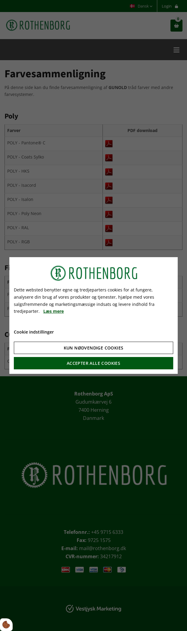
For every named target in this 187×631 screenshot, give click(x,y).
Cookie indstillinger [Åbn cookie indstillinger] (34, 332)
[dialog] (93, 315)
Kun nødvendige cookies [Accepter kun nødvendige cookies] (94, 348)
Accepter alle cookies (93, 363)
